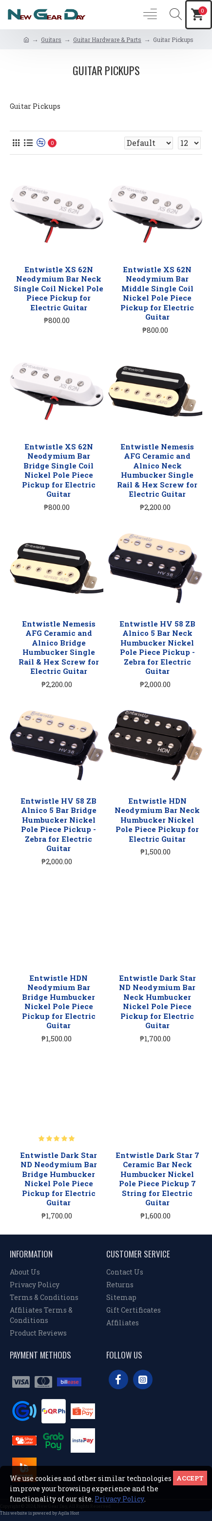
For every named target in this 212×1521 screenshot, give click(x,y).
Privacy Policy (119, 1498)
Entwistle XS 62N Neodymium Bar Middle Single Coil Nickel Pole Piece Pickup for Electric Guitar (157, 293)
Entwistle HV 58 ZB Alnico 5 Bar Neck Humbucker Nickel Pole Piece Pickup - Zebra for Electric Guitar (157, 647)
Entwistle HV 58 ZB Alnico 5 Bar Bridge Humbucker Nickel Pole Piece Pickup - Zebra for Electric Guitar (58, 824)
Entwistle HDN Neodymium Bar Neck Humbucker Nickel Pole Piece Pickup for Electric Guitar (157, 820)
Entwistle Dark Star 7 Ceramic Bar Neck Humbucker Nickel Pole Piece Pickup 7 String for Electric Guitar (157, 1179)
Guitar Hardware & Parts (107, 39)
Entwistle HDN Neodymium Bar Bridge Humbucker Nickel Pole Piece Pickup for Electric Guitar (59, 1002)
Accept (190, 1478)
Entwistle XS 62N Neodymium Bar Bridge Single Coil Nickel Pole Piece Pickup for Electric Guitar (59, 470)
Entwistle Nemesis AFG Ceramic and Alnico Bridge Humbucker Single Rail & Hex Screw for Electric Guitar (59, 647)
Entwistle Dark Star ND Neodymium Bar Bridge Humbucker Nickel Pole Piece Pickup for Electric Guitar (58, 1179)
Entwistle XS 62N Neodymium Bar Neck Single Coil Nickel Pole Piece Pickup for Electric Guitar (58, 288)
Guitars (51, 39)
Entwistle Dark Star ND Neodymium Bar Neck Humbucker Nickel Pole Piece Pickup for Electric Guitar (157, 1002)
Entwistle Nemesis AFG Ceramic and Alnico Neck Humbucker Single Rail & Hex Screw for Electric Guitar (157, 470)
